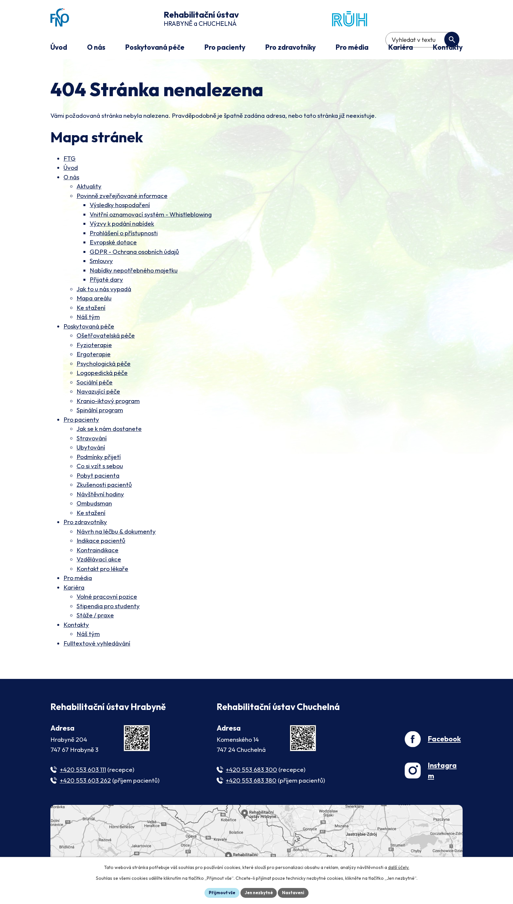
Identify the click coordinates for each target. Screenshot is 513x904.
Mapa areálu (94, 299)
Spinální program (100, 411)
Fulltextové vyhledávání (96, 644)
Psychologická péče (104, 364)
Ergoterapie (94, 355)
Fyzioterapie (94, 346)
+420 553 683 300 (251, 771)
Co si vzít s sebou (100, 467)
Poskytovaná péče (88, 327)
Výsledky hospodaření (120, 206)
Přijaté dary (106, 281)
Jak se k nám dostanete (109, 430)
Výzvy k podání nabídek (122, 225)
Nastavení (296, 892)
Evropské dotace (113, 243)
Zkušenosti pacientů (104, 486)
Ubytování (91, 448)
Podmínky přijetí (99, 458)
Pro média (77, 579)
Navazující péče (98, 393)
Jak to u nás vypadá (104, 290)
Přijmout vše (219, 892)
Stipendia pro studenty (108, 607)
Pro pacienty (81, 420)
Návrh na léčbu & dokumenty (116, 532)
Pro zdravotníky (85, 523)
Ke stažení (91, 308)
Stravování (92, 439)
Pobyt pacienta (98, 476)
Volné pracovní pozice (107, 598)
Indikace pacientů (101, 542)
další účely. (398, 866)
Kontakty (76, 625)
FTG (69, 159)
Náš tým (88, 318)
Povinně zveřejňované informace (122, 197)
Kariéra (73, 588)
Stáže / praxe (95, 616)
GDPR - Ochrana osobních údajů (134, 253)
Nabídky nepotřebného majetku (134, 271)
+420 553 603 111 (83, 771)
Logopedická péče (102, 374)
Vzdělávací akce (99, 560)
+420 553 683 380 (251, 781)
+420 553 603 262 (85, 781)
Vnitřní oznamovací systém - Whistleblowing (151, 215)
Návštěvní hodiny (100, 495)
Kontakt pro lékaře (102, 570)
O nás (71, 178)
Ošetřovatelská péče (106, 337)
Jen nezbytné (258, 892)
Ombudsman (94, 504)
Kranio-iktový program (108, 402)
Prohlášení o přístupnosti (124, 234)
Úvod (70, 169)
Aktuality (89, 187)
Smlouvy (101, 262)
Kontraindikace (97, 551)
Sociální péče (95, 383)
